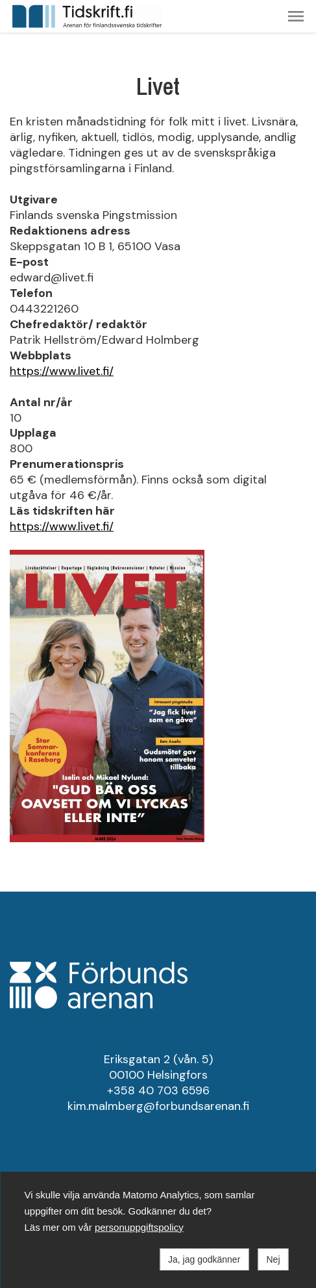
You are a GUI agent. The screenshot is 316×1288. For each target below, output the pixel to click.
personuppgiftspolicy (139, 1227)
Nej (273, 1259)
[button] (296, 16)
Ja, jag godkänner (204, 1259)
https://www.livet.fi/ (62, 371)
